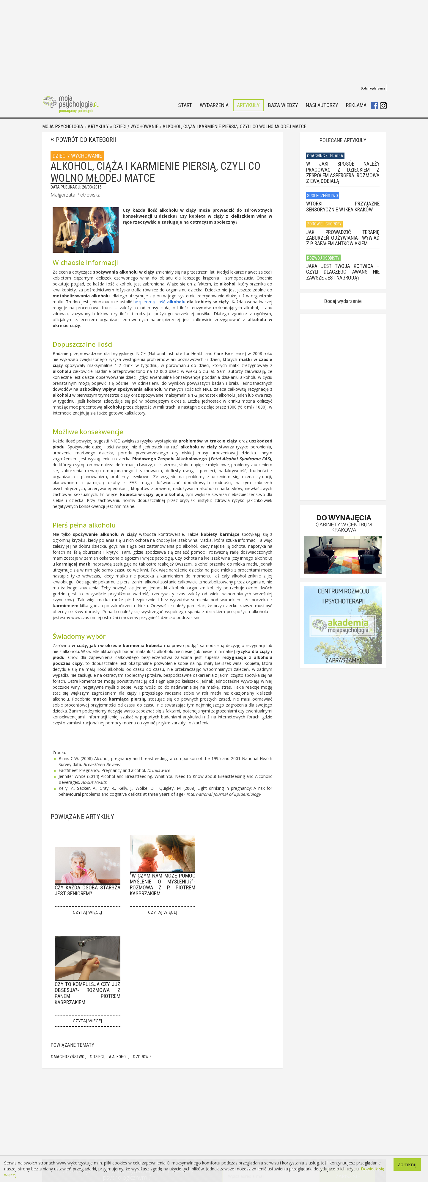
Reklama (356, 105)
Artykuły (248, 105)
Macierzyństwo (69, 1056)
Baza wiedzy (283, 105)
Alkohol (119, 1056)
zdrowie (143, 1056)
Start (185, 105)
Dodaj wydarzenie (373, 88)
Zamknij (407, 1164)
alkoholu (176, 301)
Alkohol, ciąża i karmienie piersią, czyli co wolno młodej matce (234, 126)
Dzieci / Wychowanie (135, 126)
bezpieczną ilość (150, 301)
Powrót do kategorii (86, 139)
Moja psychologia (62, 126)
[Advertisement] (214, 41)
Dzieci (98, 1056)
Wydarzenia (214, 105)
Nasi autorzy (322, 105)
